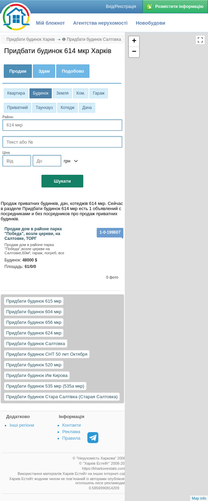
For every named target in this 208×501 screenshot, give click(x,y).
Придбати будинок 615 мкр (33, 301)
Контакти (71, 425)
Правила (71, 438)
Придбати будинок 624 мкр (33, 332)
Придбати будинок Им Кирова (37, 375)
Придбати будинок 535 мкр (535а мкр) (45, 386)
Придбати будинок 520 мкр (33, 364)
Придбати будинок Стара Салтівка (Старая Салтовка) (62, 396)
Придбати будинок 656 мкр (33, 322)
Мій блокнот (50, 23)
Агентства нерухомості (100, 23)
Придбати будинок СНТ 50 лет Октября (46, 354)
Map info (199, 498)
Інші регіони (22, 425)
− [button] (134, 52)
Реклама (71, 431)
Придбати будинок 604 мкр (33, 311)
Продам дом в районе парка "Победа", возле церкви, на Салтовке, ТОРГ (33, 234)
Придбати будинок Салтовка (35, 343)
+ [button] (134, 41)
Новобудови (150, 23)
